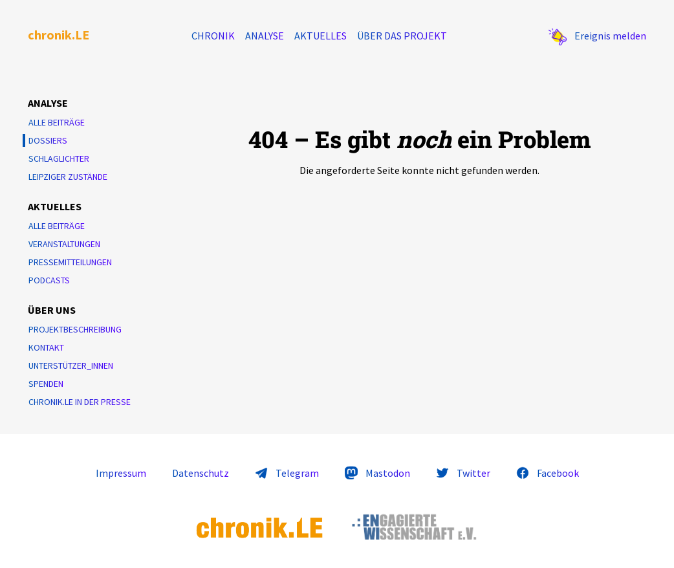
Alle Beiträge (56, 122)
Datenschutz (200, 472)
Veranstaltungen (64, 244)
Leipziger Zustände (67, 176)
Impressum (121, 472)
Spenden (45, 383)
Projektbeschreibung (75, 329)
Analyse (264, 35)
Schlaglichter (58, 158)
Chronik (213, 35)
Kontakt (46, 347)
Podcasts (49, 280)
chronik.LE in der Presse (79, 402)
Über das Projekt (402, 35)
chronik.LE (58, 35)
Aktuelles (320, 35)
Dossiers (47, 140)
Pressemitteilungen (70, 262)
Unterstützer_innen (70, 365)
